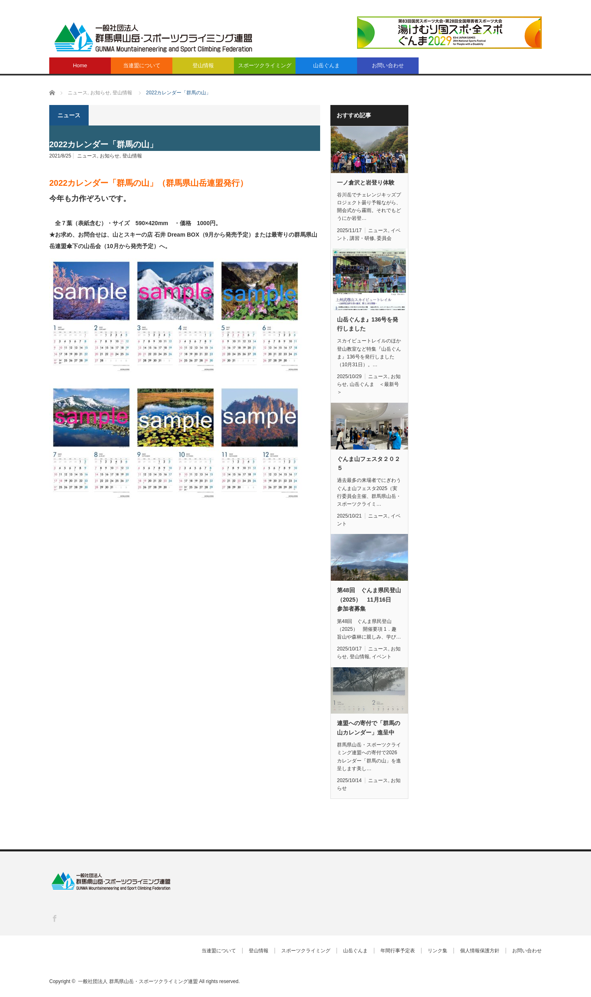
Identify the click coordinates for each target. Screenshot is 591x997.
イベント (382, 656)
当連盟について (141, 65)
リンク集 (437, 951)
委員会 (384, 238)
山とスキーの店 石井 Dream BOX (155, 234)
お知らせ (109, 156)
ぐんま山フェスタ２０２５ (368, 463)
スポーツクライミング (264, 65)
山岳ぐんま (326, 65)
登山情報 (203, 65)
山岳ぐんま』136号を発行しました (367, 324)
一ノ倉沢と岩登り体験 (365, 182)
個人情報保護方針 (479, 951)
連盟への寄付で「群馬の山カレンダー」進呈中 (368, 727)
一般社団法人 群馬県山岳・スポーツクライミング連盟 (137, 981)
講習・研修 (362, 238)
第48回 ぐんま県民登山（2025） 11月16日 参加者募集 (369, 599)
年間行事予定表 (397, 951)
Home (80, 65)
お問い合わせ (388, 65)
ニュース (87, 156)
